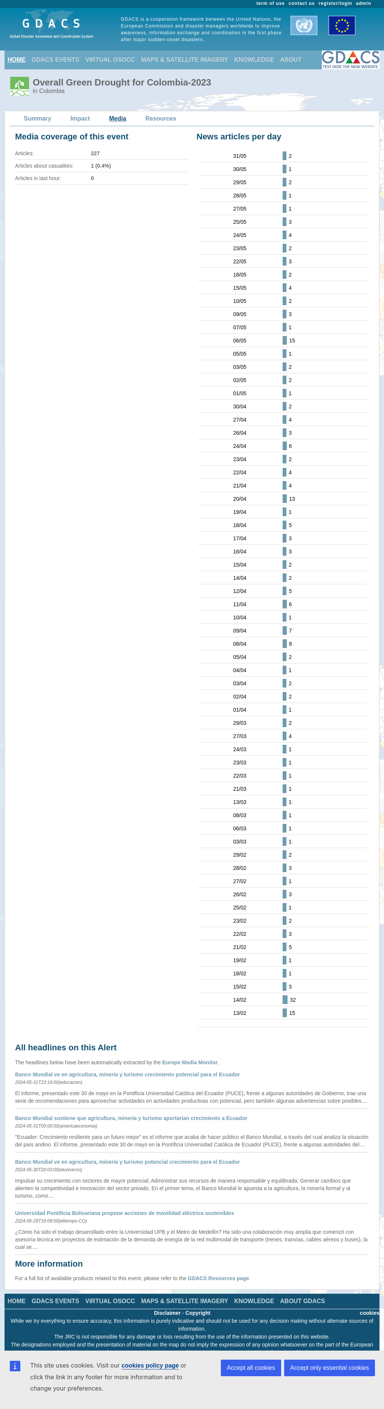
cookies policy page (150, 1365)
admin (363, 3)
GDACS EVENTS (55, 60)
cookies (369, 1313)
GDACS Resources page (218, 1278)
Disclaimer (167, 1313)
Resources (160, 118)
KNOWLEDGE (254, 60)
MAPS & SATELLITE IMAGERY (184, 60)
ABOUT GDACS (302, 1301)
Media (117, 118)
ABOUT (290, 60)
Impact (80, 118)
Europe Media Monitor (190, 1062)
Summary (37, 118)
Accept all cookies (251, 1368)
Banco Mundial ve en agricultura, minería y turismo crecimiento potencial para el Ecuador (127, 1074)
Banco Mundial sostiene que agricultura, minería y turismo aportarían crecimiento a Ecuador (131, 1118)
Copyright (197, 1313)
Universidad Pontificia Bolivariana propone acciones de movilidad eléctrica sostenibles (124, 1213)
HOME (17, 60)
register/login (335, 3)
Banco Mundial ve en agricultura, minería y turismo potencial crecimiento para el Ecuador (127, 1162)
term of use (271, 3)
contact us (302, 3)
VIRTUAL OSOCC (110, 60)
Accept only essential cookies (329, 1368)
